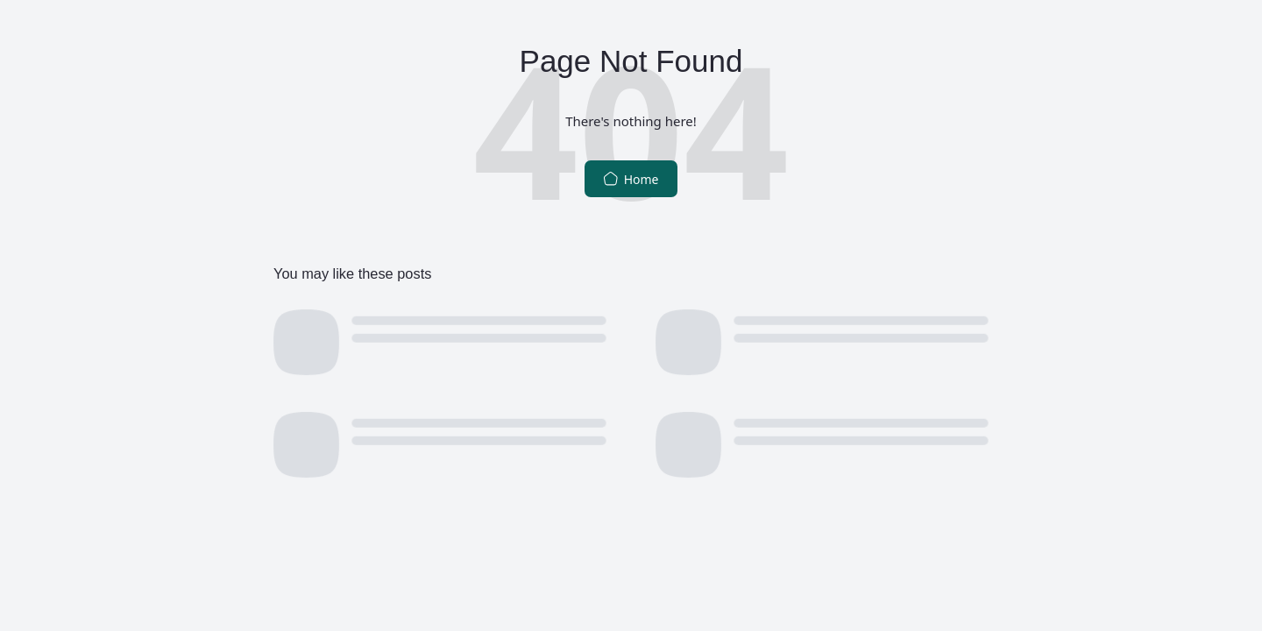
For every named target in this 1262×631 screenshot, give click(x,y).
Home (630, 179)
